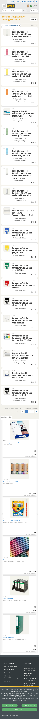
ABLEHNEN (9, 705)
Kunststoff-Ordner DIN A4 (15, 638)
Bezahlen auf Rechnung (27, 674)
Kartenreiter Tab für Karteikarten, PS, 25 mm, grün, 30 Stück (22, 267)
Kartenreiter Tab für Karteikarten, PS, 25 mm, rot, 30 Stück (24, 285)
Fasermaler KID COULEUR (15, 521)
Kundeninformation (10, 667)
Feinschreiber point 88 (10, 482)
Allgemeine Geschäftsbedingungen (11, 677)
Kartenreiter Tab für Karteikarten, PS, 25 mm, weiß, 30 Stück (22, 320)
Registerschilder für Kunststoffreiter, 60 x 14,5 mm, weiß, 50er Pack (22, 355)
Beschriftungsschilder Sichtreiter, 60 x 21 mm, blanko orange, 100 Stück (22, 93)
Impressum (4, 715)
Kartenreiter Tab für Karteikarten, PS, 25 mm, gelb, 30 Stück (22, 250)
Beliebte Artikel (6, 417)
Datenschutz (14, 715)
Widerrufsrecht (9, 670)
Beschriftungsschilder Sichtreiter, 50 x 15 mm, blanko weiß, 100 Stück (21, 193)
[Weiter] (36, 411)
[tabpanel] (19, 535)
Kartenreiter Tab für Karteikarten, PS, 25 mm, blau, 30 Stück (22, 232)
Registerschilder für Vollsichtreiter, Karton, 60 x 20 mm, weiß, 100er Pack (23, 113)
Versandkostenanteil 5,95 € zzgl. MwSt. (30, 679)
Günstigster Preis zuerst (11, 25)
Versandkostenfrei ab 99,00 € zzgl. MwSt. (29, 685)
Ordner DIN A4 (15, 599)
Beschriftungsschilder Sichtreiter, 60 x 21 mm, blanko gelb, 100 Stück (21, 73)
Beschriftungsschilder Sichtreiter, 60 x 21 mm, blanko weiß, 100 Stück (21, 34)
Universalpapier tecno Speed (12, 443)
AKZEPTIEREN (19, 710)
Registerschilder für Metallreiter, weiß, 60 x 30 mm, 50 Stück (22, 375)
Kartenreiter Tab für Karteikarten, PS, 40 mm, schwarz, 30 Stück (22, 392)
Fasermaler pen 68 (13, 560)
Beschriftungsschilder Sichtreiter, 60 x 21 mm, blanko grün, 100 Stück (21, 133)
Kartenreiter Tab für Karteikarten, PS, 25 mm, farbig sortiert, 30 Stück (22, 338)
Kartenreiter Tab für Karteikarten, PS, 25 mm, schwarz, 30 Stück (22, 302)
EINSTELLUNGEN (29, 705)
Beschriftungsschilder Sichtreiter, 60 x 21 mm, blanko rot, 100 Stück (21, 54)
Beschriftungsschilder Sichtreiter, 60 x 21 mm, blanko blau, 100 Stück (21, 153)
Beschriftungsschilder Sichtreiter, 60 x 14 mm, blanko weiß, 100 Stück (21, 173)
